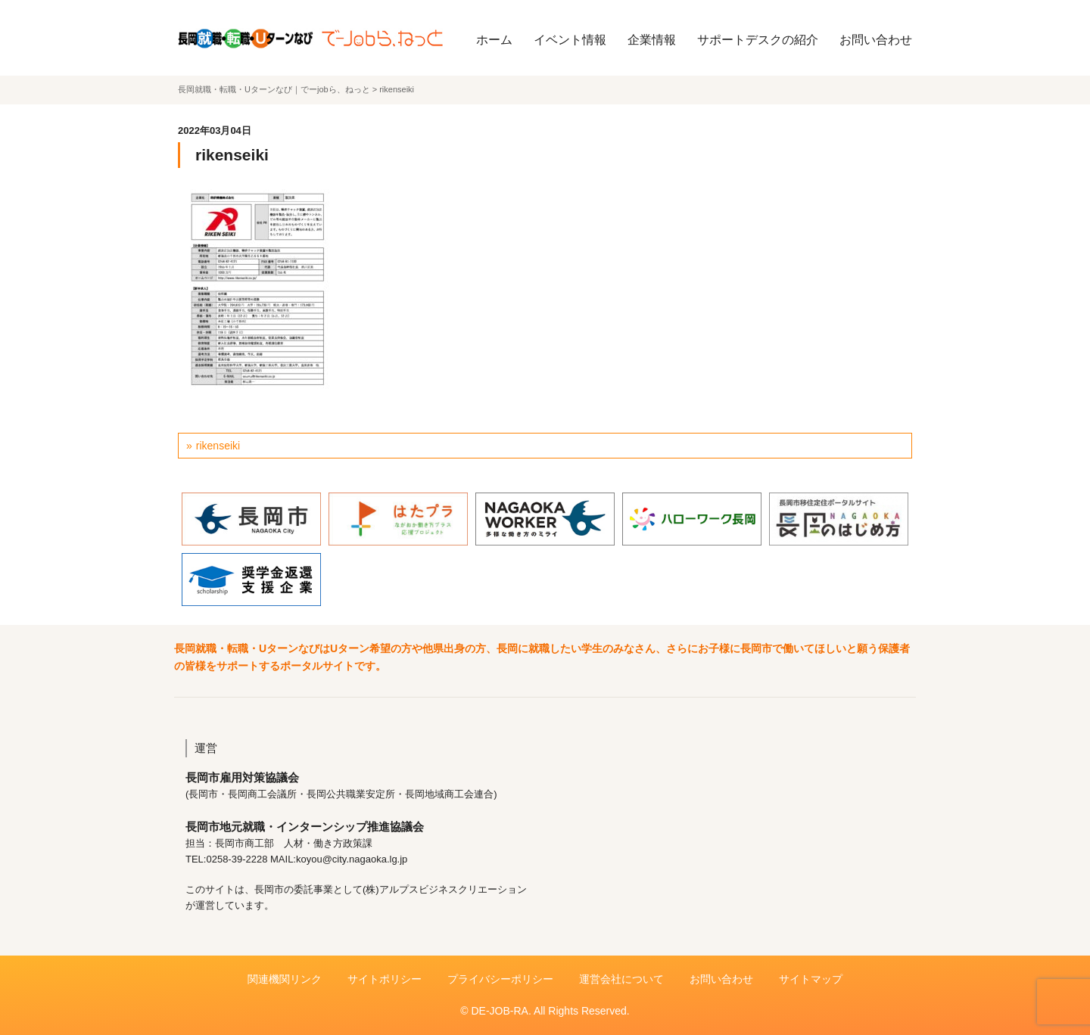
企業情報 (652, 39)
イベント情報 (570, 39)
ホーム (494, 39)
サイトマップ (810, 979)
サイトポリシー (384, 979)
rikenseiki (218, 446)
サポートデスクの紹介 (757, 39)
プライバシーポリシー (500, 979)
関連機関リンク (285, 979)
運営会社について (621, 979)
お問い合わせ (875, 39)
